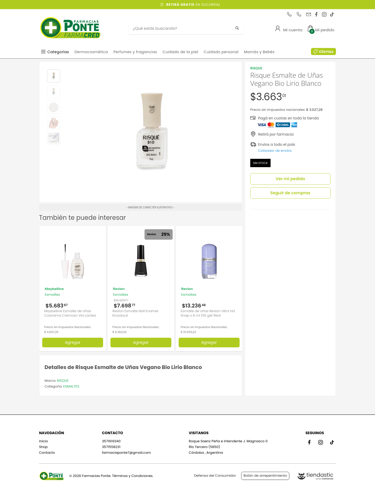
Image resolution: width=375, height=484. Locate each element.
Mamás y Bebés (259, 52)
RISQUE (62, 380)
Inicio (43, 441)
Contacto (47, 452)
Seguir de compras (290, 193)
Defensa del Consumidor (215, 475)
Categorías (58, 52)
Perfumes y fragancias (135, 52)
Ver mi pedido (290, 179)
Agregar (72, 342)
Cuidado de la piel (180, 52)
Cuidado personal (221, 52)
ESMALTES (71, 386)
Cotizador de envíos (275, 150)
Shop (43, 446)
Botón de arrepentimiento (265, 475)
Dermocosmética (91, 52)
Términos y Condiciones (132, 475)
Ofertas (326, 51)
